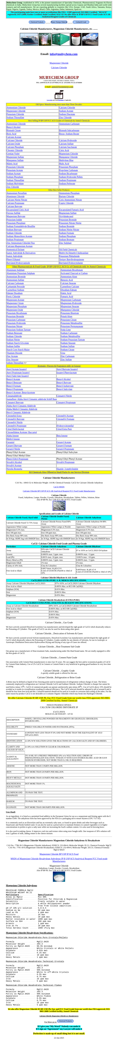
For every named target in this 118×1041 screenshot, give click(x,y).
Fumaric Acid (67, 296)
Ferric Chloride (13, 296)
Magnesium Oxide (15, 310)
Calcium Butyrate (14, 206)
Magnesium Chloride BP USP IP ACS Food (59, 854)
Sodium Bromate (66, 239)
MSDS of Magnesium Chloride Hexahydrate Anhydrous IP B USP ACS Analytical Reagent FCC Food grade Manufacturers (59, 860)
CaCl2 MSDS (59, 487)
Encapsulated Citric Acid (18, 209)
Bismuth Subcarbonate (69, 130)
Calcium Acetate (14, 137)
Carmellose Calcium (70, 286)
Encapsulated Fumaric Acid (71, 209)
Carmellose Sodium (15, 290)
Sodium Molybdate (15, 183)
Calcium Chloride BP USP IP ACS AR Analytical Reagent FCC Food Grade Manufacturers (59, 491)
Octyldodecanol (66, 216)
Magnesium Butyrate (16, 216)
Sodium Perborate (67, 183)
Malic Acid (64, 163)
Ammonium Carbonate (69, 124)
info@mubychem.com (63, 54)
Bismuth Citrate (14, 130)
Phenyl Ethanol (13, 259)
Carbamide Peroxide (16, 286)
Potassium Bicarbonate (17, 313)
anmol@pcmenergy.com (62, 87)
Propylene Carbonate (68, 170)
